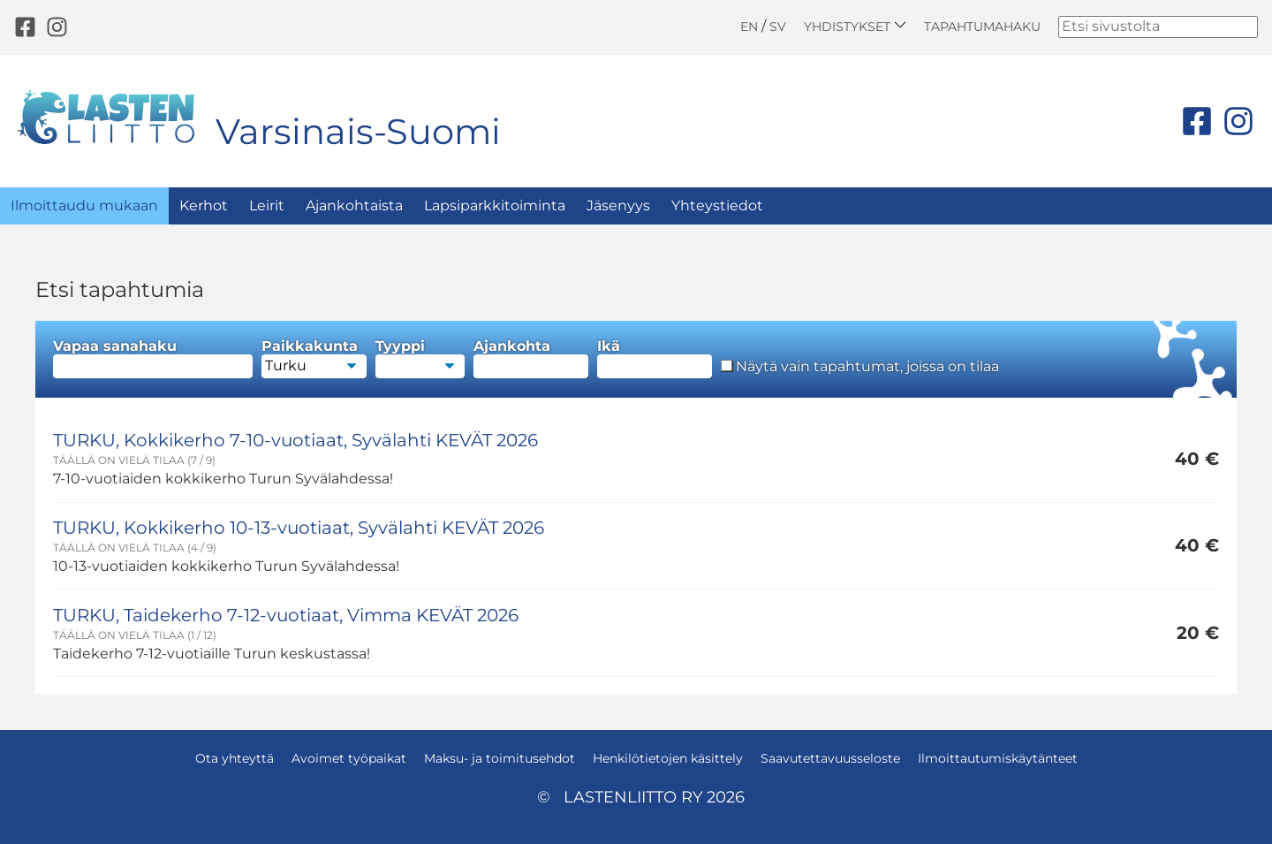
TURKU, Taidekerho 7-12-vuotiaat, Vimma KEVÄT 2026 (286, 615)
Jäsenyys (618, 205)
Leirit (266, 205)
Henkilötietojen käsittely (668, 758)
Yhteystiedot (717, 205)
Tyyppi (420, 358)
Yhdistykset (855, 26)
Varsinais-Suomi (358, 131)
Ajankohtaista (354, 205)
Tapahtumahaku (982, 26)
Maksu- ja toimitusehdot (499, 758)
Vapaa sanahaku (153, 358)
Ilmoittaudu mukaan (84, 205)
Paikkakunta (314, 358)
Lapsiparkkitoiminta (494, 205)
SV (777, 26)
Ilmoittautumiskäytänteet (998, 758)
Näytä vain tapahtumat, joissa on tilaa (860, 367)
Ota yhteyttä (234, 758)
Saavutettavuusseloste (830, 758)
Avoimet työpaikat (349, 758)
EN (749, 26)
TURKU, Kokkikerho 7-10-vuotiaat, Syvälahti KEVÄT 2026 (295, 440)
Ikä (654, 358)
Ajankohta (530, 358)
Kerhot (203, 205)
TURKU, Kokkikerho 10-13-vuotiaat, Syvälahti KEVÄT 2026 (298, 527)
